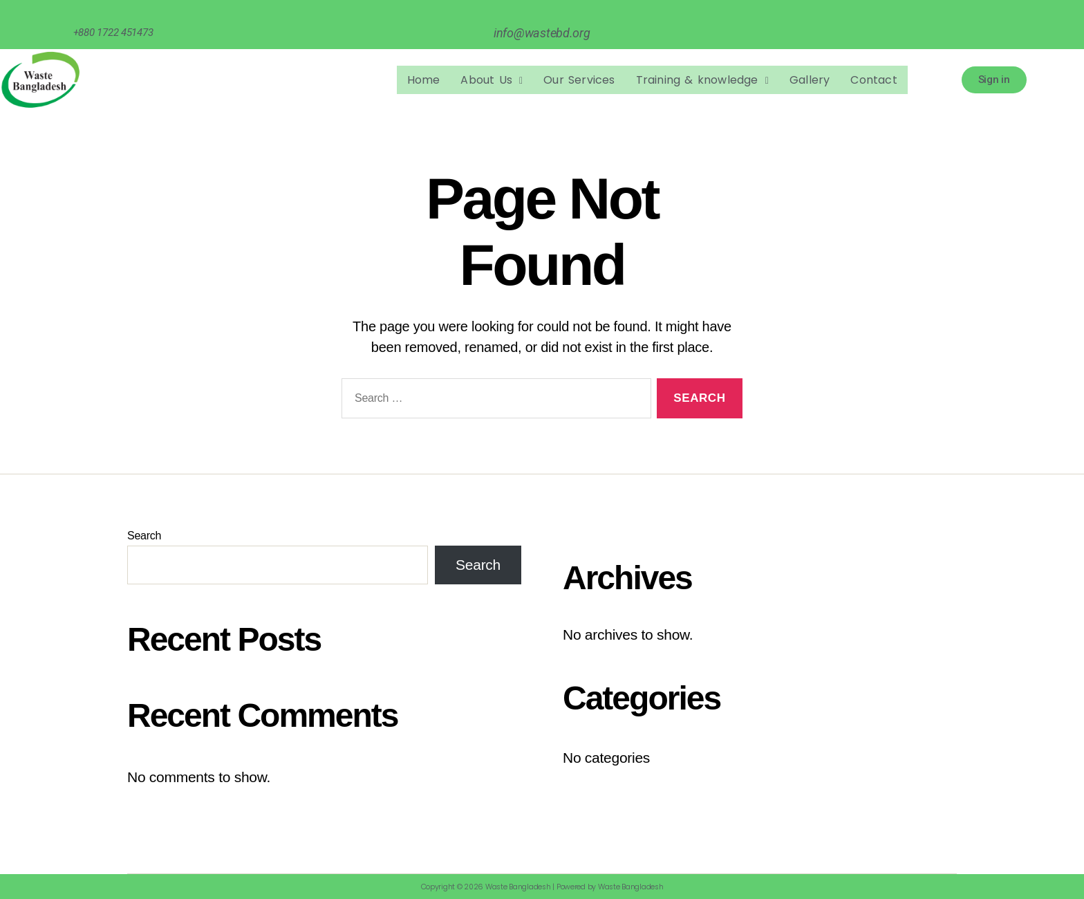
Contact (873, 80)
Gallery (809, 80)
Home (423, 80)
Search (144, 535)
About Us (491, 80)
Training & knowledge (702, 80)
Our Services (579, 80)
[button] (491, 80)
